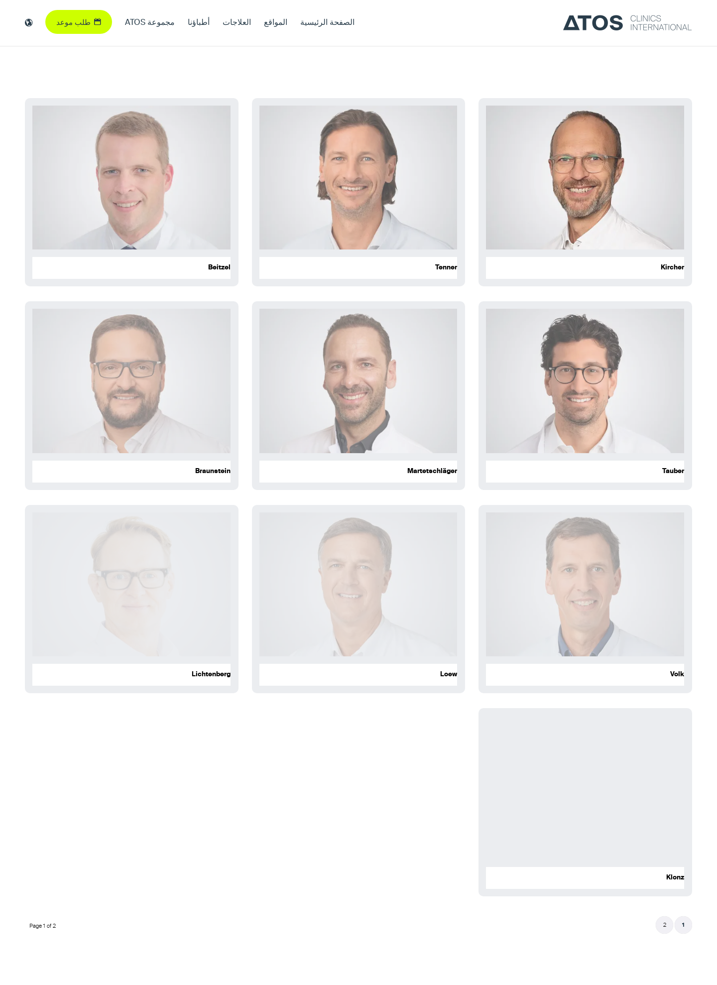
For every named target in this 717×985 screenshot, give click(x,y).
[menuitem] (327, 23)
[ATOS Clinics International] (627, 23)
